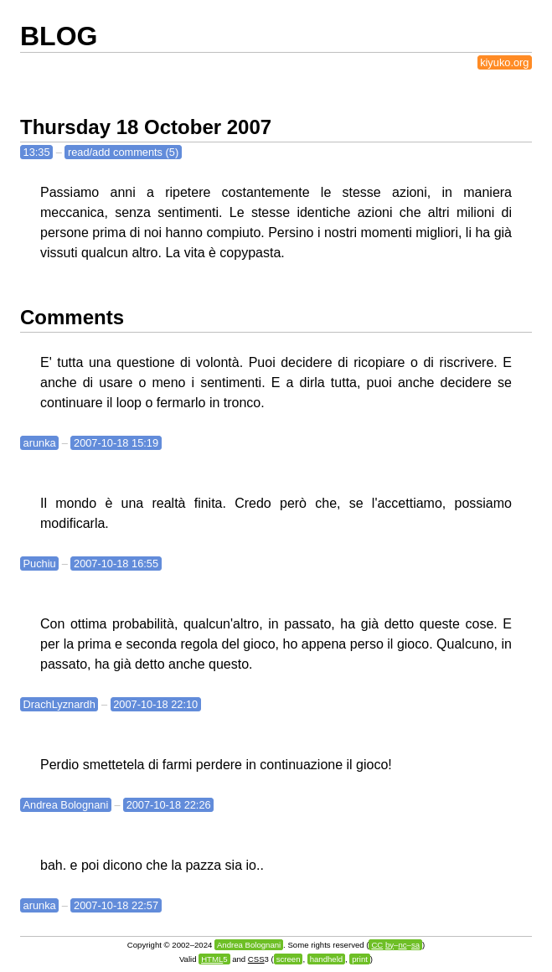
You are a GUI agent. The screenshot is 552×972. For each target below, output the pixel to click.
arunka (39, 443)
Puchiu (39, 563)
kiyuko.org (504, 62)
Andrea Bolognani (66, 805)
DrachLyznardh (59, 704)
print (360, 959)
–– (395, 944)
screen (288, 959)
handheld (326, 959)
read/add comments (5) (123, 152)
